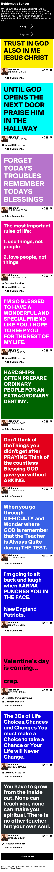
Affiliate (21, 866)
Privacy (12, 868)
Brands (14, 866)
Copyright (4, 868)
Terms (18, 868)
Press (36, 866)
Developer (28, 866)
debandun (13, 70)
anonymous (26, 698)
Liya (22, 283)
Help (8, 866)
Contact (42, 866)
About (3, 866)
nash (22, 844)
